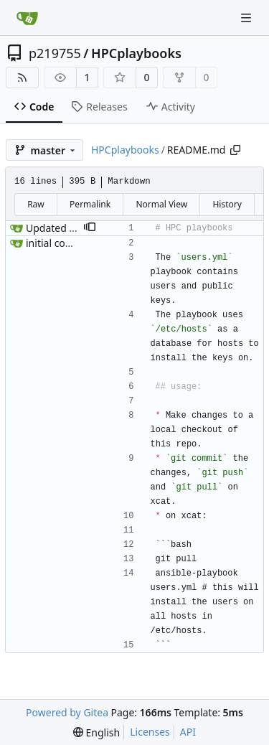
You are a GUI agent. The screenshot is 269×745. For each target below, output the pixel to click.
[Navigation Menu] (247, 17)
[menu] (96, 732)
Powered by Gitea (67, 712)
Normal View (161, 204)
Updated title (57, 228)
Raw (35, 204)
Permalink (90, 204)
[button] (89, 228)
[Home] (27, 18)
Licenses (150, 732)
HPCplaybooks (136, 53)
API (188, 732)
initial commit (58, 243)
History (226, 204)
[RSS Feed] (22, 77)
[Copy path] (235, 150)
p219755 (55, 53)
